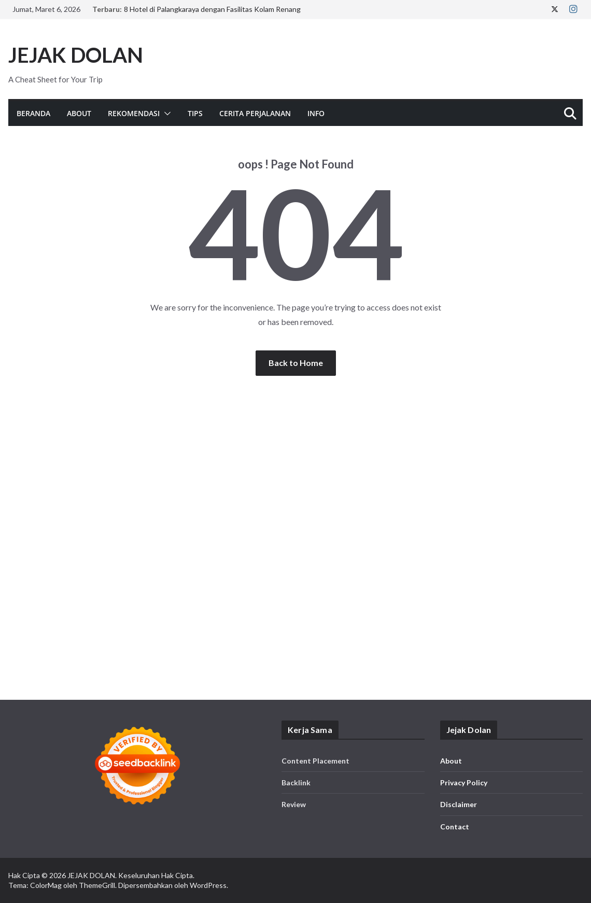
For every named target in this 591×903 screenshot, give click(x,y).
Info (316, 113)
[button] (165, 113)
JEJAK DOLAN (75, 55)
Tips (195, 113)
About (79, 113)
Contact (454, 826)
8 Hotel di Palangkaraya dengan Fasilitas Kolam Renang (212, 9)
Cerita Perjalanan (255, 113)
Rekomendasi (134, 113)
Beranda (33, 113)
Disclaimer (458, 804)
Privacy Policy (463, 782)
